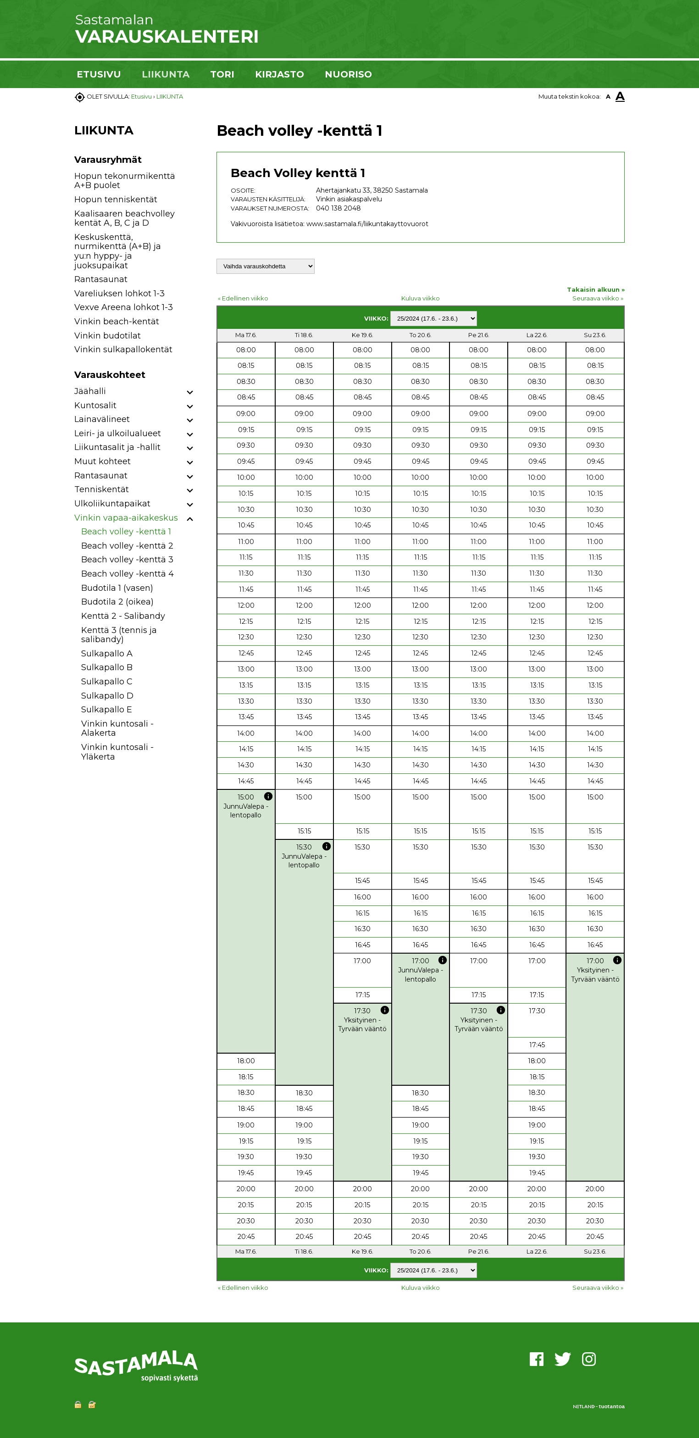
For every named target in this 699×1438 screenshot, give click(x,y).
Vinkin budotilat (107, 336)
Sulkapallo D (107, 696)
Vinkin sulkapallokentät (123, 349)
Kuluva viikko (420, 298)
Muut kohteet (102, 461)
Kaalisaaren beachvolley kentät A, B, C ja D (124, 218)
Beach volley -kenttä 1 (126, 532)
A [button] (608, 96)
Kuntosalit (95, 405)
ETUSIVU (99, 74)
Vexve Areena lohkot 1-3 (123, 307)
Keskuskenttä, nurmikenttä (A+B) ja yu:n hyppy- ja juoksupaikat (117, 251)
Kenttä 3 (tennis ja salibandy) (119, 635)
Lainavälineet (102, 419)
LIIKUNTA (165, 74)
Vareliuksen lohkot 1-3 (119, 294)
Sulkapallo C (107, 682)
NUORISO (348, 74)
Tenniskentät (101, 489)
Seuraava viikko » (597, 298)
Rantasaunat (101, 279)
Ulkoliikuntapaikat (112, 504)
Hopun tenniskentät (115, 199)
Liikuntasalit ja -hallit (117, 447)
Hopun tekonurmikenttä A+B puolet (124, 181)
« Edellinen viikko (243, 298)
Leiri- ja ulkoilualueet (117, 433)
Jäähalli (90, 391)
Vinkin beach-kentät (116, 321)
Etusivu (141, 96)
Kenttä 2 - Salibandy (123, 616)
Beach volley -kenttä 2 (127, 546)
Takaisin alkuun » (596, 289)
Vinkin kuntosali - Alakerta (117, 728)
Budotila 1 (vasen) (117, 588)
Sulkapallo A (107, 654)
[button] (190, 393)
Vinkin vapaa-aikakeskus (126, 518)
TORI (222, 74)
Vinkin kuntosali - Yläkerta (117, 752)
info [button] (268, 796)
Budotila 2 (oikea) (117, 602)
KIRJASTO (279, 74)
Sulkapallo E (106, 710)
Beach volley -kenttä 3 (127, 560)
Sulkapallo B (107, 667)
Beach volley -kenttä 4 (127, 574)
